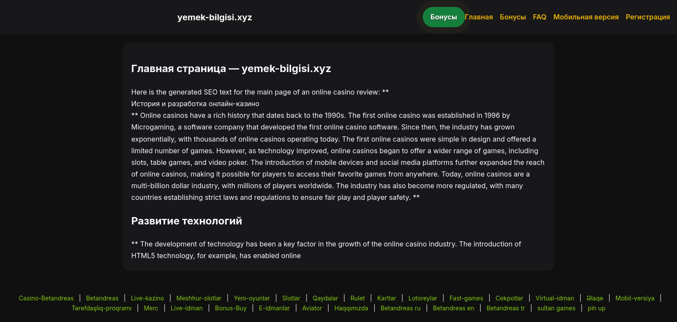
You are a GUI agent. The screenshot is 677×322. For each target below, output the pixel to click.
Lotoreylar (422, 298)
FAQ (539, 17)
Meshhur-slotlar (199, 298)
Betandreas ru (401, 308)
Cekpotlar (509, 298)
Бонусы (443, 17)
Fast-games (466, 298)
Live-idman (187, 308)
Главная (479, 17)
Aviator (312, 308)
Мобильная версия (586, 17)
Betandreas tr (506, 308)
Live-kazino (147, 298)
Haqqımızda (351, 308)
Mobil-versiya (634, 298)
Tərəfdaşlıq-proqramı (102, 308)
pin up (596, 308)
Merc (151, 308)
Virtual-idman (555, 298)
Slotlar (291, 298)
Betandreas (102, 298)
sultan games (557, 308)
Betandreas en (454, 308)
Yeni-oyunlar (252, 298)
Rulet (358, 298)
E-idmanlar (274, 308)
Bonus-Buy (231, 308)
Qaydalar (325, 298)
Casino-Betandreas (46, 298)
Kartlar (386, 298)
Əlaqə (595, 298)
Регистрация (648, 17)
